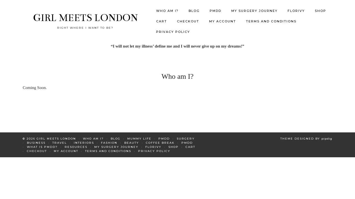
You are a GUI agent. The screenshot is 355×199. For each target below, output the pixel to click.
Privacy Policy (173, 27)
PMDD (215, 6)
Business (36, 140)
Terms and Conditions (271, 17)
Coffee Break (160, 140)
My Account (222, 17)
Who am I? (167, 6)
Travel (59, 140)
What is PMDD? (42, 144)
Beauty (131, 140)
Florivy (296, 6)
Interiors (84, 140)
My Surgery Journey (254, 6)
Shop (320, 6)
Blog (194, 6)
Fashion (109, 140)
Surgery (186, 135)
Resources (76, 144)
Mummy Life (139, 135)
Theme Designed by (306, 135)
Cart (161, 17)
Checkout (188, 17)
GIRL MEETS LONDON (85, 13)
